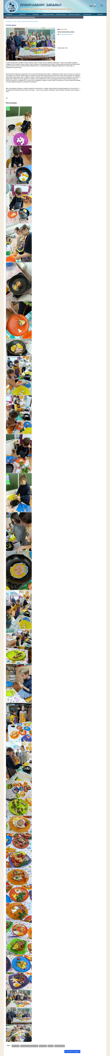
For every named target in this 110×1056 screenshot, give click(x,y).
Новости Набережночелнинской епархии (28, 21)
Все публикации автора (66, 34)
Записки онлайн (73, 14)
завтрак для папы (60, 1046)
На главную (9, 21)
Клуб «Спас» (42, 1046)
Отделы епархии (48, 14)
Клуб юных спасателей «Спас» (29, 1046)
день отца (50, 1046)
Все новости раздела (72, 1051)
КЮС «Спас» (15, 1046)
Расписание (87, 14)
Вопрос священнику (100, 15)
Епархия (36, 14)
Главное (9, 14)
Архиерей (22, 14)
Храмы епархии (61, 14)
